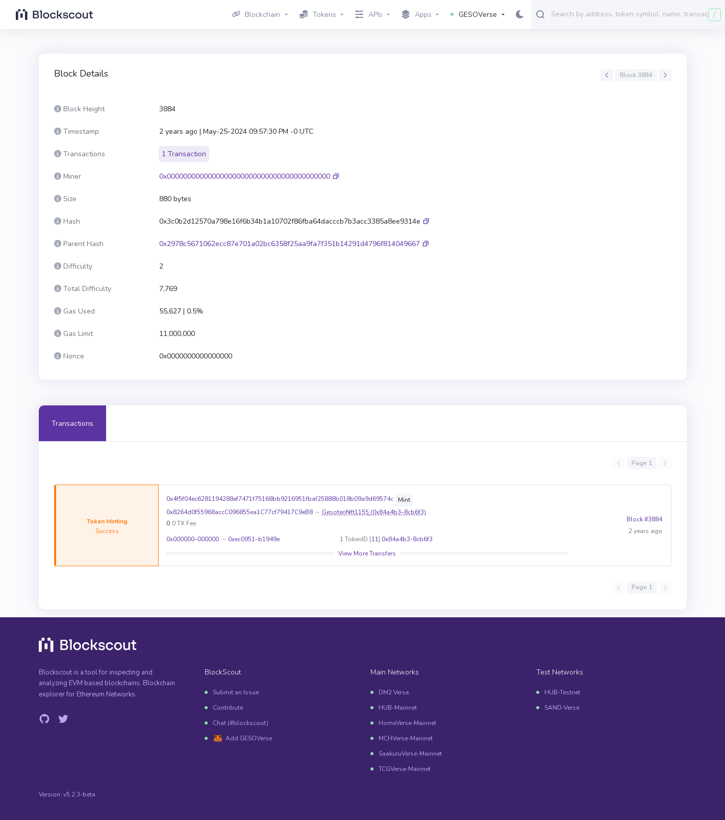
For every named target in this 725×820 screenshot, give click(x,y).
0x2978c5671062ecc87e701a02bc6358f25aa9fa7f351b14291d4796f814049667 (289, 244)
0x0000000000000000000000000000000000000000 (244, 176)
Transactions (72, 423)
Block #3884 (644, 525)
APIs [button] (369, 14)
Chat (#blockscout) (240, 723)
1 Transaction (184, 154)
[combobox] (635, 14)
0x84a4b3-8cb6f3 (406, 539)
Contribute (228, 708)
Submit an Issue (236, 692)
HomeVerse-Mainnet (407, 723)
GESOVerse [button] (474, 14)
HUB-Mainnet (398, 708)
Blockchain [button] (256, 14)
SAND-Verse (561, 708)
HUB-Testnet (562, 692)
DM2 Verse (394, 692)
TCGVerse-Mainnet (405, 769)
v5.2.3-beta (79, 794)
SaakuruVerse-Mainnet (410, 754)
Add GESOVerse (249, 738)
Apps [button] (417, 15)
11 (374, 539)
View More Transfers (366, 553)
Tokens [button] (317, 14)
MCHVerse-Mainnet (406, 738)
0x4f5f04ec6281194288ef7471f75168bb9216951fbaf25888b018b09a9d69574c (279, 499)
